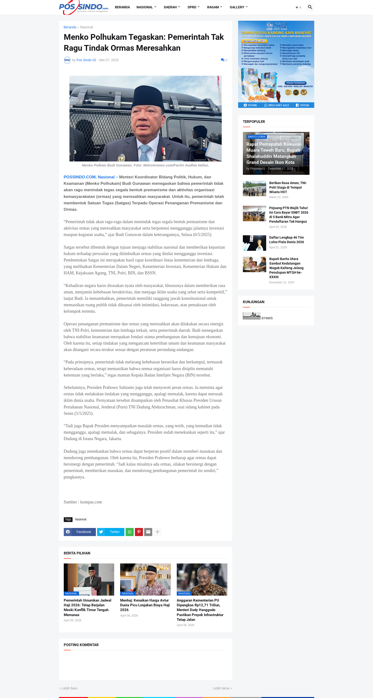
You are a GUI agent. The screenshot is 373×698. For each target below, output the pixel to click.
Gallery (237, 7)
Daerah (170, 7)
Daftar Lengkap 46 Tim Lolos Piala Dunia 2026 (286, 240)
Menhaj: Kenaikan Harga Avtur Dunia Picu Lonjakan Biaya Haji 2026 (145, 605)
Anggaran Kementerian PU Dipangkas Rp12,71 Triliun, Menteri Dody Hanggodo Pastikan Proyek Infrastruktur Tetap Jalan (200, 610)
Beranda (122, 7)
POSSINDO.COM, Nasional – (91, 177)
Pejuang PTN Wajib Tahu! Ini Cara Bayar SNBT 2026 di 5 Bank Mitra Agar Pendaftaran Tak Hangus (288, 214)
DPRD (192, 7)
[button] (298, 7)
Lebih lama (221, 688)
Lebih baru (70, 688)
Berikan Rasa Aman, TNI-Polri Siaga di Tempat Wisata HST (288, 187)
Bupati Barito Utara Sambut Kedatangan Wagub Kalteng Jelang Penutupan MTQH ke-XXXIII (286, 268)
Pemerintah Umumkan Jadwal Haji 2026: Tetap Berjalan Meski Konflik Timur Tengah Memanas (87, 607)
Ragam (213, 7)
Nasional (145, 7)
